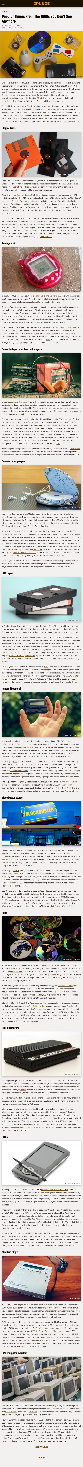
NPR (73, 422)
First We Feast (17, 971)
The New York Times (19, 770)
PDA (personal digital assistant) (54, 1189)
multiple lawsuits (69, 1015)
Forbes (36, 894)
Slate (15, 761)
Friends (14, 101)
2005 (18, 1021)
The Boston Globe (69, 782)
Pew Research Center (22, 1127)
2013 (52, 1127)
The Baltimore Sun (37, 1006)
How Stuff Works (20, 195)
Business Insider (37, 853)
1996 (46, 667)
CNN (48, 339)
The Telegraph (43, 224)
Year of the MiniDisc (48, 1331)
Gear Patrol (75, 448)
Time (71, 89)
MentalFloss (75, 629)
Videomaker (30, 655)
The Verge (40, 431)
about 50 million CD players (24, 552)
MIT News (33, 1412)
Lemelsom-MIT (19, 747)
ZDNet (39, 98)
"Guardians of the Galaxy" (18, 402)
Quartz (16, 870)
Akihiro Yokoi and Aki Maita (46, 296)
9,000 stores (7, 859)
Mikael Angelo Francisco (13, 26)
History (5, 11)
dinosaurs (45, 118)
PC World (61, 221)
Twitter (18, 184)
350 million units (65, 986)
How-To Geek (46, 236)
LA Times (73, 682)
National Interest (16, 655)
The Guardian (66, 785)
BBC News (17, 531)
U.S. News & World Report (64, 906)
